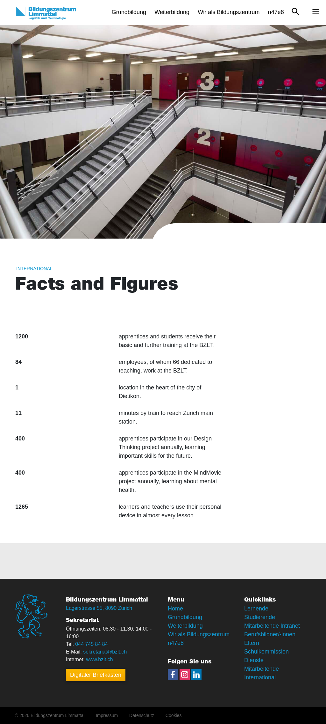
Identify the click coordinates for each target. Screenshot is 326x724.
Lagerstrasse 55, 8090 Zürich (99, 608)
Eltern (251, 643)
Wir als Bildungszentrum (199, 634)
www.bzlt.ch (99, 659)
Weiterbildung (185, 626)
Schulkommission (266, 651)
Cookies (174, 715)
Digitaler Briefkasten (95, 675)
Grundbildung (185, 617)
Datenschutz (141, 715)
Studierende (259, 617)
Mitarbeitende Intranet (272, 626)
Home (175, 608)
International (34, 268)
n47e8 (176, 643)
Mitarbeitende (261, 669)
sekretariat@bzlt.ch (105, 651)
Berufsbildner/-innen (269, 634)
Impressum (107, 715)
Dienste (254, 660)
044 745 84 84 (91, 644)
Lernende (256, 608)
